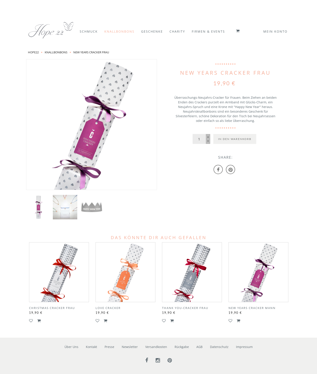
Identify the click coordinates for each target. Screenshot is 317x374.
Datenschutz (219, 347)
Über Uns (71, 347)
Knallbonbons (56, 52)
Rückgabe (182, 347)
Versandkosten (156, 347)
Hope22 (33, 52)
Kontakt (91, 347)
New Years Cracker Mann (252, 308)
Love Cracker (108, 308)
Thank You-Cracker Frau (185, 308)
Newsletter (130, 347)
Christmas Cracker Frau (52, 308)
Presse (109, 347)
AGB (199, 347)
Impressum (244, 347)
